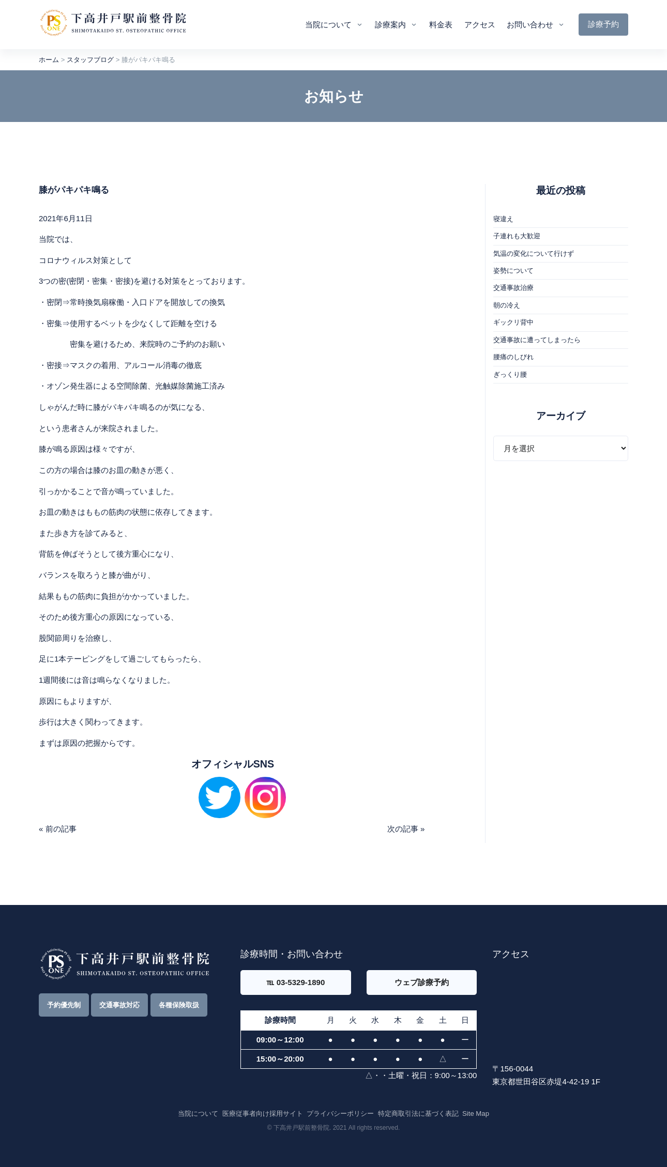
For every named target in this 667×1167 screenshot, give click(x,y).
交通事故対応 (119, 1005)
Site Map (475, 1113)
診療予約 (603, 24)
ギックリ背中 (513, 322)
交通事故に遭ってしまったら (537, 340)
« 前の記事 (58, 828)
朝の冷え (506, 305)
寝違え (503, 219)
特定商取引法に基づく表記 (418, 1113)
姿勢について (513, 270)
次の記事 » (406, 828)
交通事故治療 (513, 287)
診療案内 (390, 24)
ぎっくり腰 (510, 374)
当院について (328, 24)
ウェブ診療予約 (422, 982)
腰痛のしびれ (513, 357)
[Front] (113, 24)
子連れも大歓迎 (516, 236)
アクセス (479, 24)
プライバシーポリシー (340, 1113)
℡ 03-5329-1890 (295, 982)
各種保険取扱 (179, 1005)
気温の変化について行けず (533, 253)
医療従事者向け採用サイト (262, 1113)
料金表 (440, 24)
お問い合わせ (530, 24)
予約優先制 (64, 1005)
